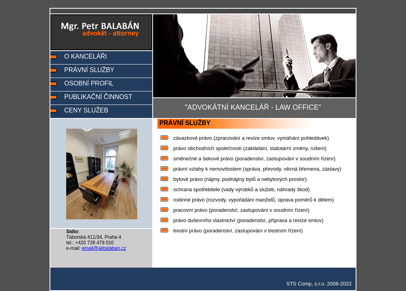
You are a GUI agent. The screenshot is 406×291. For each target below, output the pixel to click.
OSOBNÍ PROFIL (88, 83)
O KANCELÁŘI (85, 56)
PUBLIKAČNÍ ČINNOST (98, 96)
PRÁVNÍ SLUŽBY (89, 70)
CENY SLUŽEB (86, 110)
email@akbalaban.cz (104, 248)
